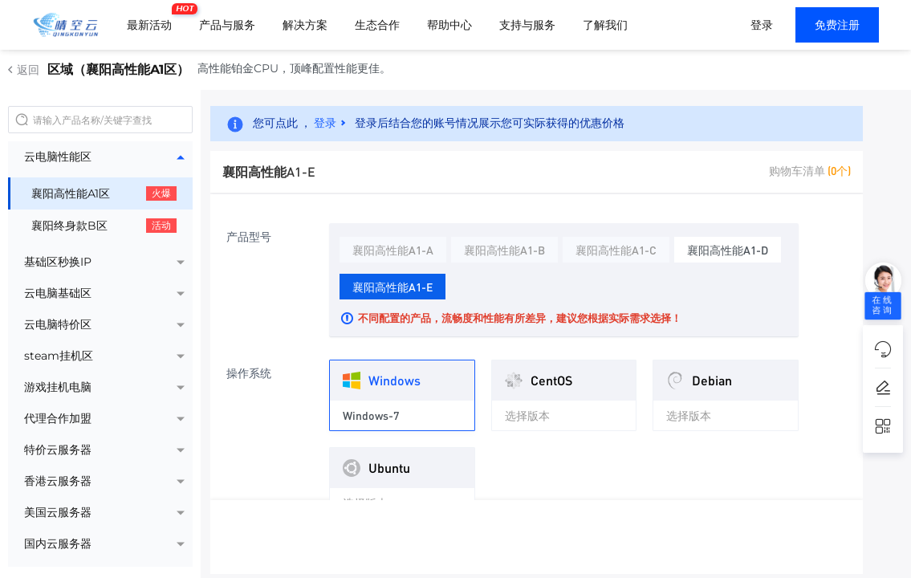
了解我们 (605, 25)
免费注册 (837, 25)
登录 (761, 25)
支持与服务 (527, 25)
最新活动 (153, 18)
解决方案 (305, 25)
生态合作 (377, 25)
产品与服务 (227, 25)
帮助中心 (449, 25)
